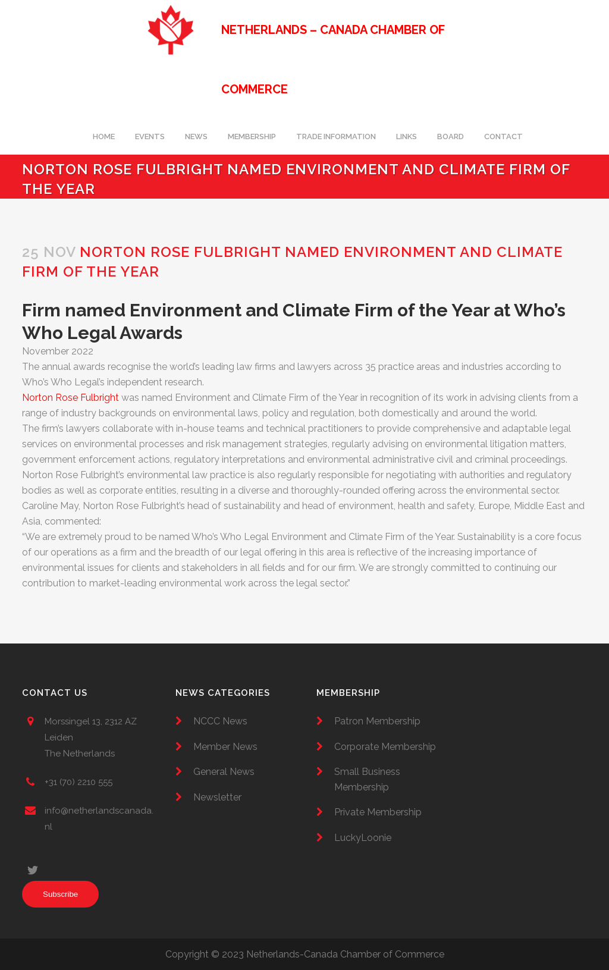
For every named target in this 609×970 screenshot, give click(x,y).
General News (224, 771)
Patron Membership (377, 721)
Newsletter (217, 797)
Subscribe (60, 894)
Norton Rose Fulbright (70, 397)
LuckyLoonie (362, 837)
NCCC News (220, 721)
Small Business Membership (367, 779)
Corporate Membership (385, 746)
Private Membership (378, 812)
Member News (225, 746)
